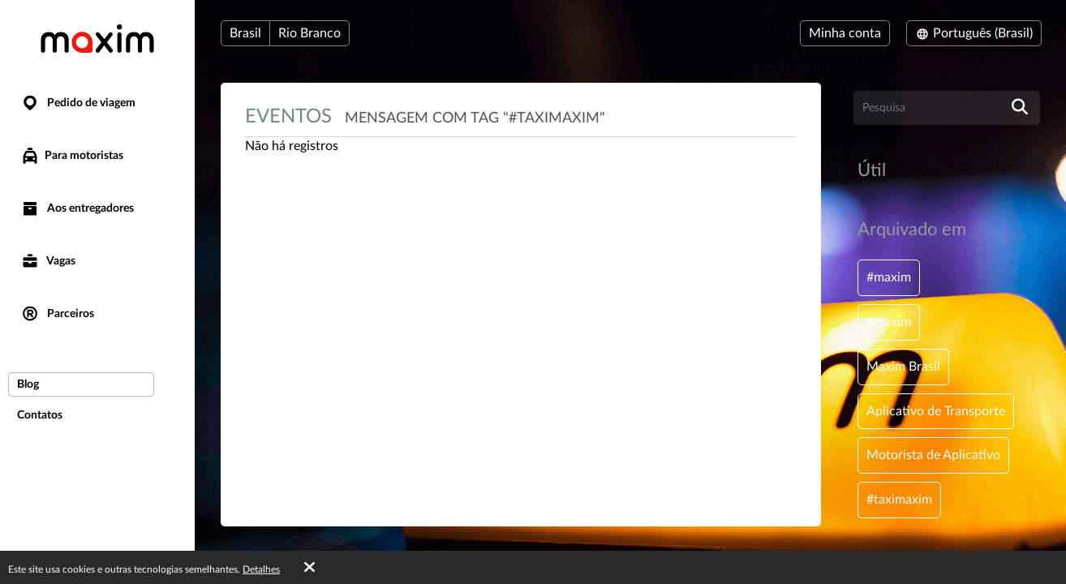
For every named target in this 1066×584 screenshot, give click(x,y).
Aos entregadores (77, 209)
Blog (28, 384)
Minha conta (845, 33)
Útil (872, 170)
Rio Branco (309, 33)
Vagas (47, 261)
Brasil (245, 33)
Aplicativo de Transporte (935, 411)
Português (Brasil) (974, 33)
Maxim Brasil (903, 366)
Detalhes (261, 569)
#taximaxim (899, 499)
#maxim (888, 277)
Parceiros (57, 314)
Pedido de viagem (77, 103)
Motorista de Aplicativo (933, 455)
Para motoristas (71, 155)
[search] (1019, 108)
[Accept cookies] (309, 568)
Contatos (39, 415)
